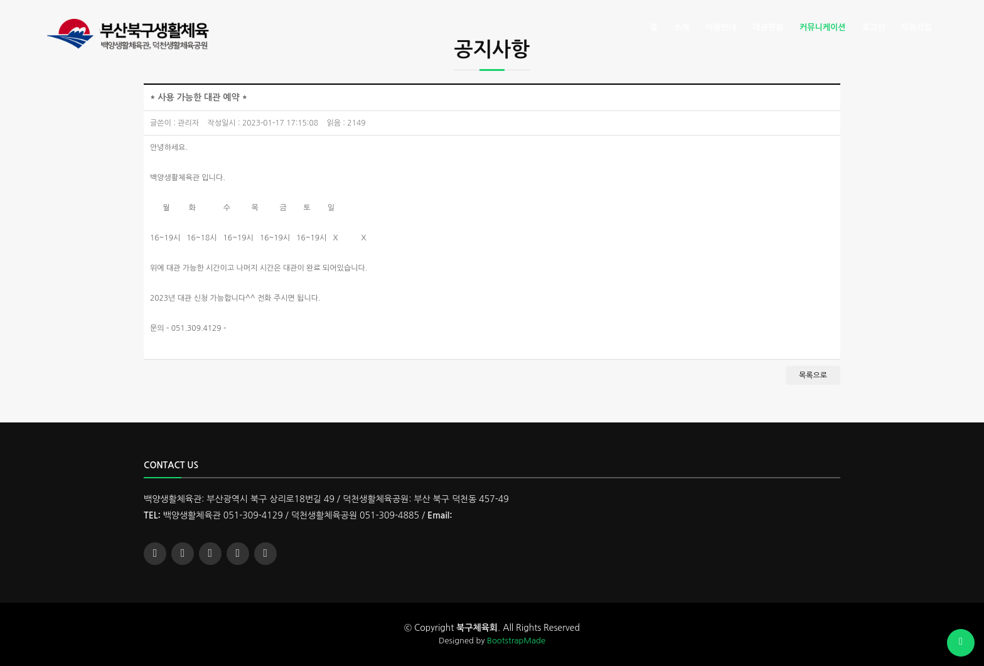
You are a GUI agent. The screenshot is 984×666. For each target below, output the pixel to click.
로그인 (873, 27)
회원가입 (916, 27)
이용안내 (720, 27)
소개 (681, 27)
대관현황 (767, 27)
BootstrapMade (516, 640)
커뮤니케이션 (822, 27)
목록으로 (813, 375)
